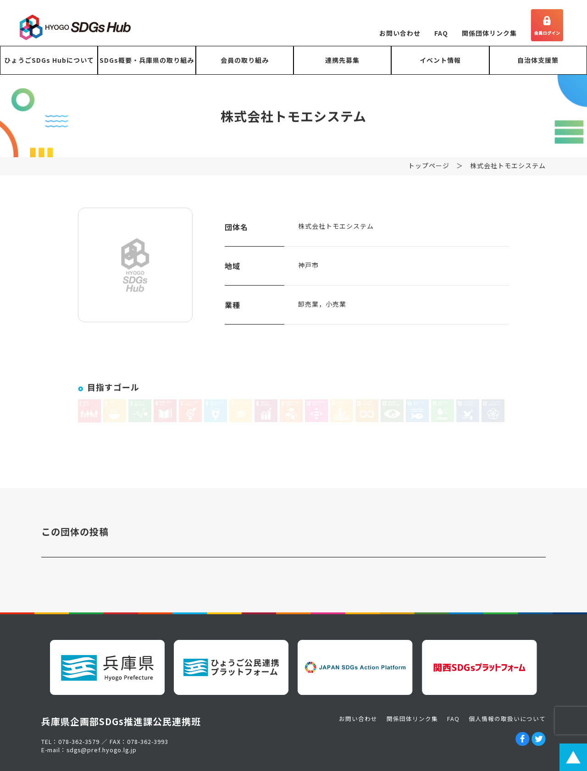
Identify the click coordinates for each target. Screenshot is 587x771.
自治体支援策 (538, 60)
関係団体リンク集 (489, 33)
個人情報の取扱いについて (507, 718)
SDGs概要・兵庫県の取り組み (147, 60)
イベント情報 (440, 60)
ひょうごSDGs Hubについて (49, 60)
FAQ (441, 33)
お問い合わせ (400, 33)
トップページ (428, 170)
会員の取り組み (245, 60)
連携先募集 (342, 60)
